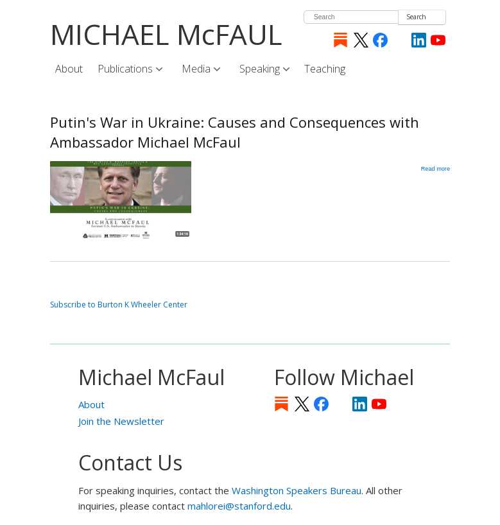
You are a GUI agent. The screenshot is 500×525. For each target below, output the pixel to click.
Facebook (380, 40)
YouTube (438, 40)
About (91, 404)
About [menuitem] (69, 69)
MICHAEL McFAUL (166, 34)
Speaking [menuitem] (260, 69)
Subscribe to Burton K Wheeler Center (118, 304)
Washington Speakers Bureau (296, 490)
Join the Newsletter (121, 421)
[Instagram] (399, 40)
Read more (435, 169)
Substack (340, 40)
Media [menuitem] (197, 69)
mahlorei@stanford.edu (239, 505)
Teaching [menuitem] (324, 69)
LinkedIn (418, 40)
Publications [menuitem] (126, 69)
